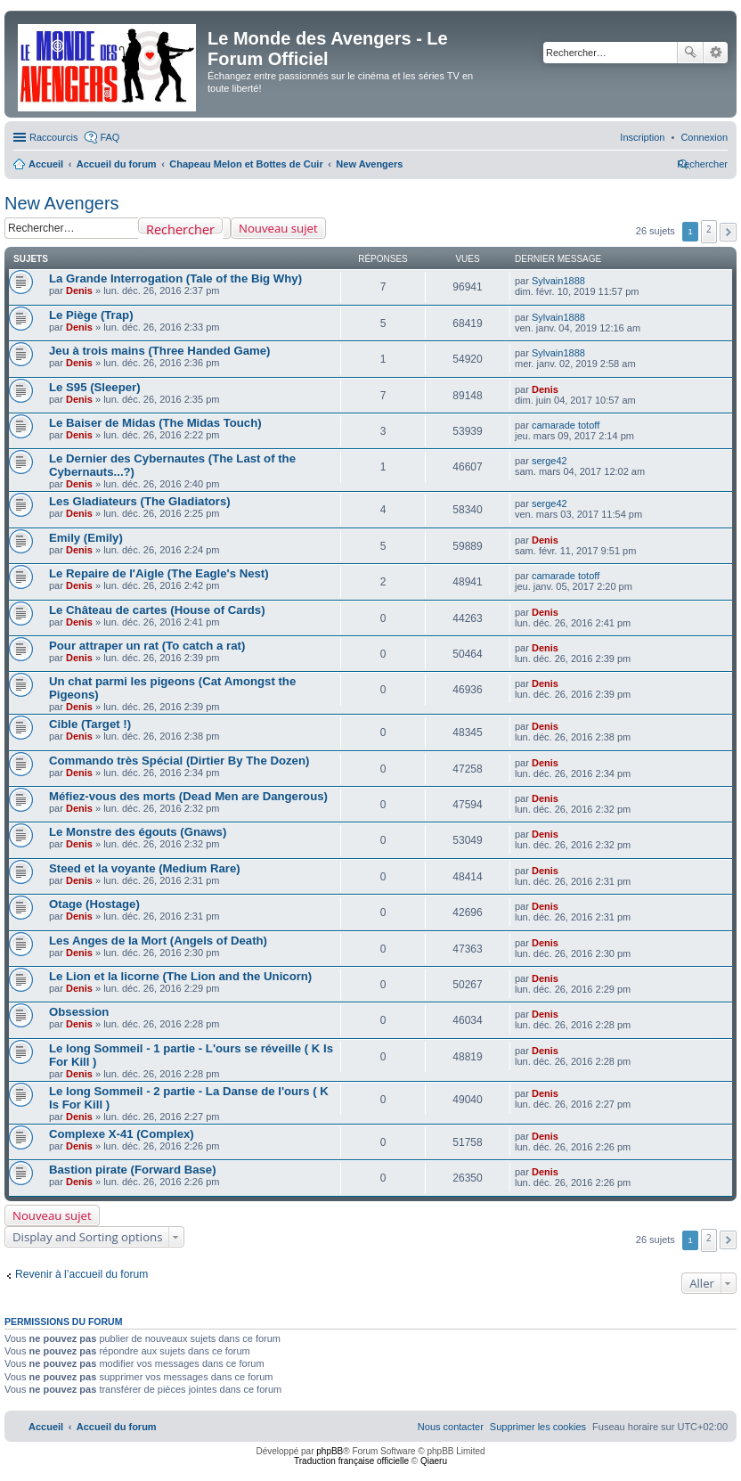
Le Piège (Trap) (91, 315)
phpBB (329, 1451)
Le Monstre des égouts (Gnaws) (137, 832)
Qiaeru (433, 1461)
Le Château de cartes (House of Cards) (157, 610)
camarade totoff (565, 425)
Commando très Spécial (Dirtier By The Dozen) (179, 760)
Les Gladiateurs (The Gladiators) (140, 501)
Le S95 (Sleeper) (95, 387)
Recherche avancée (716, 52)
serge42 (549, 460)
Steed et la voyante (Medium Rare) (144, 868)
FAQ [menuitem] (109, 137)
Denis (79, 290)
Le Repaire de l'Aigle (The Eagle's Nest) (159, 573)
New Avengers (61, 203)
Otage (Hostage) (94, 904)
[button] (728, 232)
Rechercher (690, 52)
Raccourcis (53, 137)
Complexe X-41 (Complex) (121, 1134)
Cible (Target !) (90, 724)
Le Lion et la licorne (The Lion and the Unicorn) (180, 976)
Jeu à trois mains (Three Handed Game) (159, 350)
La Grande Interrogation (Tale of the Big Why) (175, 278)
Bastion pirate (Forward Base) (132, 1169)
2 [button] (709, 229)
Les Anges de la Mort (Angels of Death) (158, 940)
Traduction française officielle (351, 1461)
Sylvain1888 (558, 280)
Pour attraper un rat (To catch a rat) (147, 645)
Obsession (79, 1012)
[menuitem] (704, 137)
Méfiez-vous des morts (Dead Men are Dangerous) (188, 796)
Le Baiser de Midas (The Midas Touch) (155, 423)
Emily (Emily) (86, 537)
